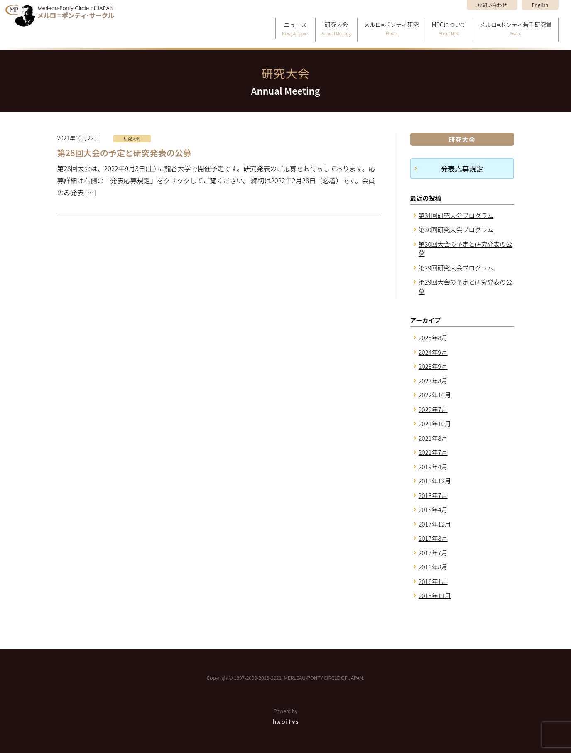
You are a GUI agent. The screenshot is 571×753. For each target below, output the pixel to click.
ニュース (295, 29)
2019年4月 (433, 466)
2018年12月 (435, 480)
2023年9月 (433, 366)
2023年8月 (433, 380)
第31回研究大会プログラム (456, 215)
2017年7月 (433, 552)
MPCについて (448, 29)
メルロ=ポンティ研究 (391, 29)
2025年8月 (433, 337)
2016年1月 (433, 581)
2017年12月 (435, 524)
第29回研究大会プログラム (456, 267)
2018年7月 (433, 495)
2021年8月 (433, 438)
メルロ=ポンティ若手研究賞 (515, 29)
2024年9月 (433, 352)
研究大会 (336, 29)
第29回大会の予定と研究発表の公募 (465, 286)
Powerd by (285, 715)
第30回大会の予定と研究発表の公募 (465, 249)
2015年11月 (435, 595)
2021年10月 (435, 423)
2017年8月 (433, 538)
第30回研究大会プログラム (456, 229)
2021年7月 (433, 452)
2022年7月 (433, 409)
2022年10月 (435, 394)
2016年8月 (433, 566)
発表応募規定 (462, 168)
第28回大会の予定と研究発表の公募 (124, 153)
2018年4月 (433, 509)
